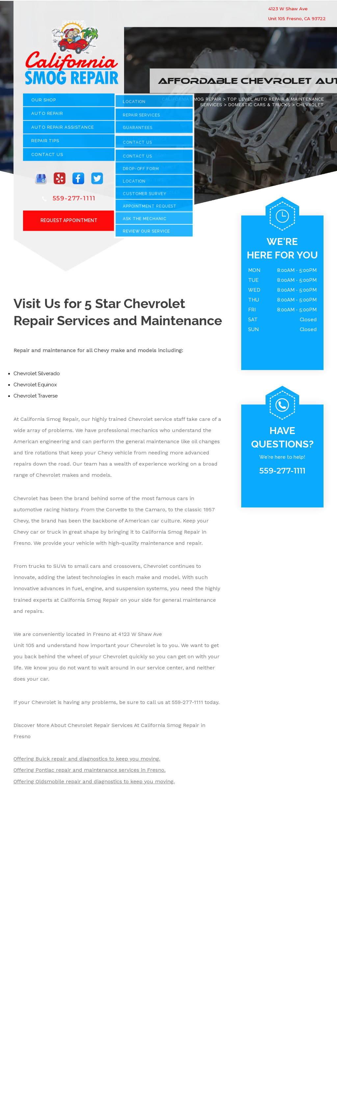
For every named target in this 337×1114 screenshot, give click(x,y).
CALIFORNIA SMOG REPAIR (191, 101)
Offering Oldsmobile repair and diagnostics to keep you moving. (94, 784)
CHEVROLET (310, 106)
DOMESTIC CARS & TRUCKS (259, 106)
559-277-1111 (74, 200)
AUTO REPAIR (47, 115)
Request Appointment (68, 222)
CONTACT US (47, 156)
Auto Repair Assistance (62, 129)
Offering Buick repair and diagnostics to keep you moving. (86, 761)
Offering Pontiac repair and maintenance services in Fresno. (89, 772)
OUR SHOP (43, 102)
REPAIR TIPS (45, 143)
